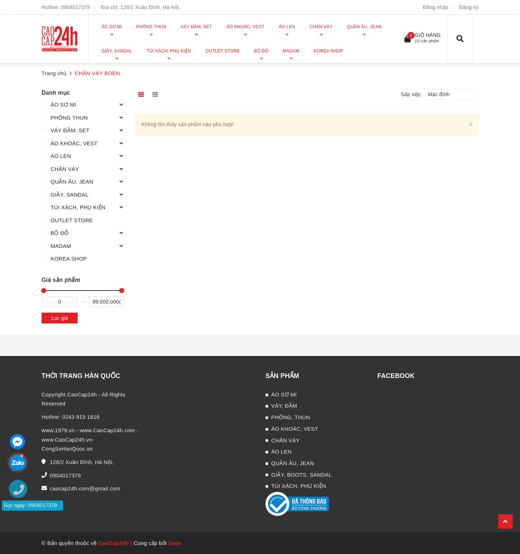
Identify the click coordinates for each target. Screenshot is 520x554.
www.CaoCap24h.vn (67, 440)
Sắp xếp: (411, 94)
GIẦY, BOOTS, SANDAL (301, 475)
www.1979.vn (58, 430)
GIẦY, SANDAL (69, 195)
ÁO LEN (61, 156)
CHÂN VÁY (65, 169)
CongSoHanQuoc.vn (67, 449)
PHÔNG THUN (69, 118)
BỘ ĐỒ (60, 233)
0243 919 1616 (80, 417)
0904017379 (75, 7)
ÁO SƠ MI (63, 105)
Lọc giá (59, 318)
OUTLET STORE (72, 220)
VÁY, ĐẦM (284, 406)
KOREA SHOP (69, 258)
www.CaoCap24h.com (107, 430)
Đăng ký (468, 7)
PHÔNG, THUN (290, 417)
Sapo (175, 543)
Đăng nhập (435, 7)
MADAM (61, 246)
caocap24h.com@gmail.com (85, 488)
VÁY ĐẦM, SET (70, 130)
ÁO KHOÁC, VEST (74, 143)
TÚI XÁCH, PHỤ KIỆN (78, 207)
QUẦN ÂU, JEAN (72, 182)
